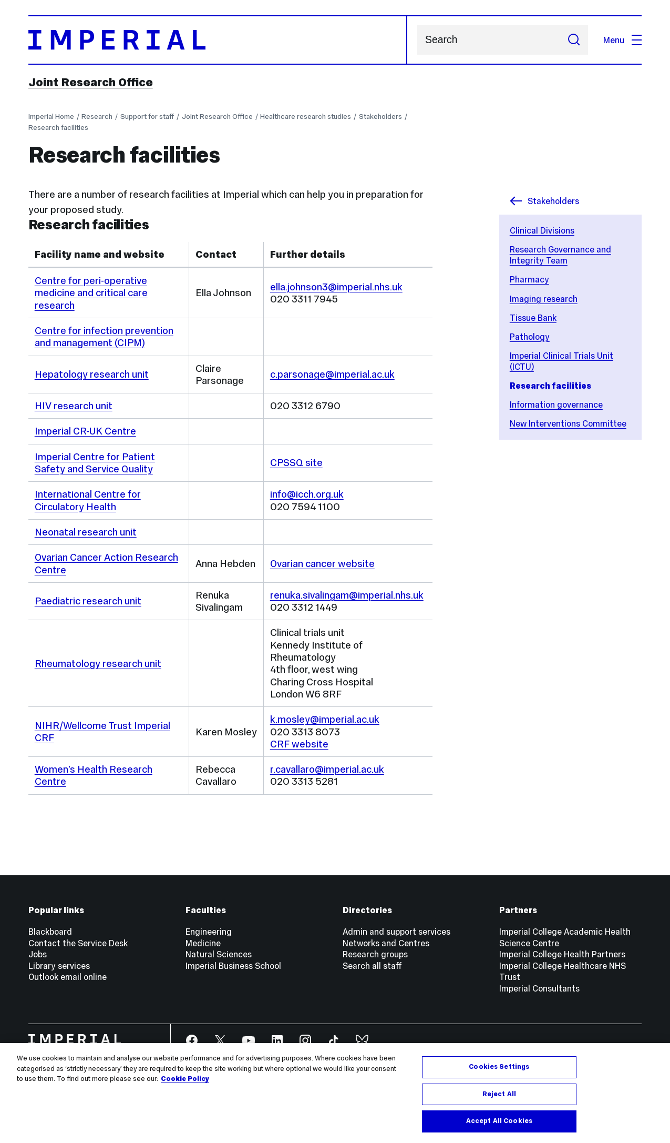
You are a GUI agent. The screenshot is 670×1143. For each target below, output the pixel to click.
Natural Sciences (218, 954)
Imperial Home (51, 116)
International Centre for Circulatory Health (88, 500)
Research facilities (58, 127)
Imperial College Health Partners (562, 954)
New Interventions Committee (568, 423)
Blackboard (50, 931)
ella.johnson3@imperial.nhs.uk (336, 287)
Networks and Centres (386, 943)
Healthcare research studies (305, 116)
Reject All (499, 1094)
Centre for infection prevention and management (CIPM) (104, 337)
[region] (335, 1093)
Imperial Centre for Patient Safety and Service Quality (95, 463)
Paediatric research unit (88, 601)
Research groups (375, 954)
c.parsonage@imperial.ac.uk (332, 374)
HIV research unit (73, 406)
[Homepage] (217, 40)
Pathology (530, 336)
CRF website (299, 744)
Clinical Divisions (542, 230)
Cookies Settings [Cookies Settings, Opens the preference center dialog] (499, 1067)
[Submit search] (574, 40)
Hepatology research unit (92, 374)
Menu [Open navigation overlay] (622, 40)
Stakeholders (380, 116)
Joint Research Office (90, 82)
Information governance (556, 404)
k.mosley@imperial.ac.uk (324, 719)
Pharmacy (529, 279)
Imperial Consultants (539, 988)
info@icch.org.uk (307, 494)
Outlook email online (67, 977)
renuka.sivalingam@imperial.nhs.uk (347, 595)
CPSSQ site (296, 463)
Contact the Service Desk (78, 943)
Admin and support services (396, 931)
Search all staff (372, 965)
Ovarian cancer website (322, 564)
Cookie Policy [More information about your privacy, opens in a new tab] (185, 1079)
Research (96, 116)
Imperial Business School (233, 965)
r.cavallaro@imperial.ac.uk (327, 769)
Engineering (208, 931)
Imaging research (544, 299)
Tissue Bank (533, 317)
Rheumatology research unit (98, 664)
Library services (59, 965)
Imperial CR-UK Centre (85, 431)
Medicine (203, 943)
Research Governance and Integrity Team (560, 255)
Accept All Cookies (499, 1121)
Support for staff (147, 116)
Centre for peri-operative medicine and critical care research (91, 293)
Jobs (37, 954)
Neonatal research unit (86, 532)
